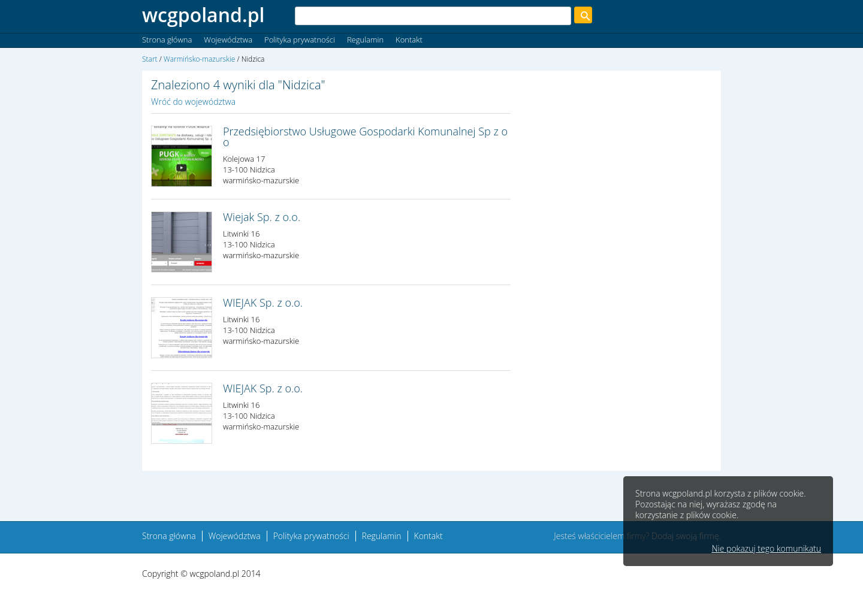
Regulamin (365, 39)
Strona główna (167, 39)
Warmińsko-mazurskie (199, 59)
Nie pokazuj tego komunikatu (766, 548)
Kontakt (409, 39)
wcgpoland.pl (203, 15)
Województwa (228, 39)
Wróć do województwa (193, 101)
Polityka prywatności (299, 39)
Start (150, 59)
